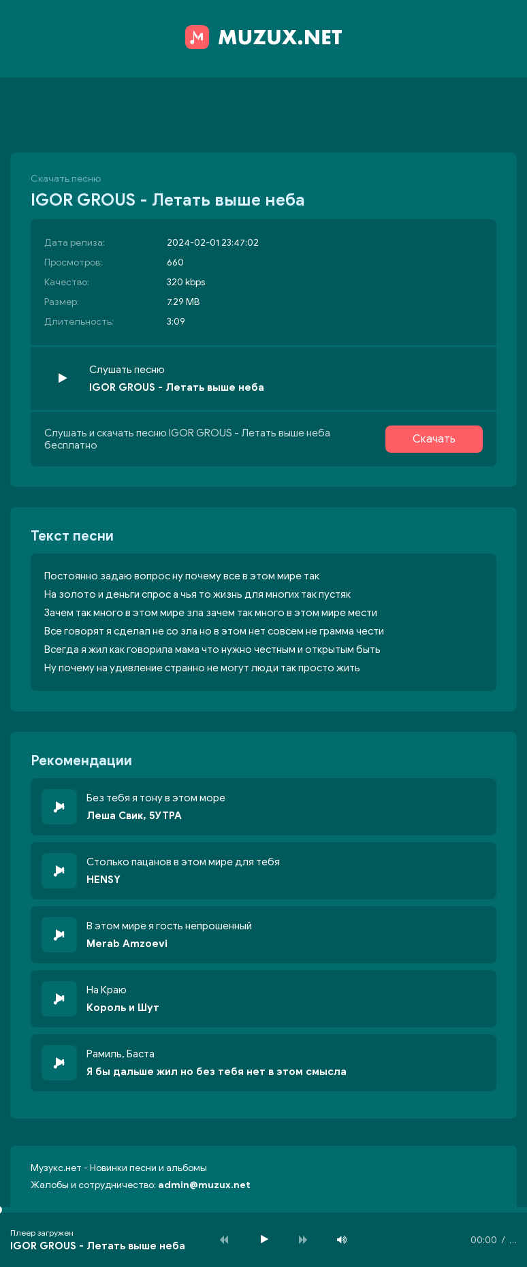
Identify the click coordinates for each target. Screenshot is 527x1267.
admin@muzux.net (204, 1185)
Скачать (434, 439)
